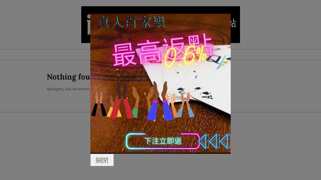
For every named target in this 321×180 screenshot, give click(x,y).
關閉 (102, 160)
